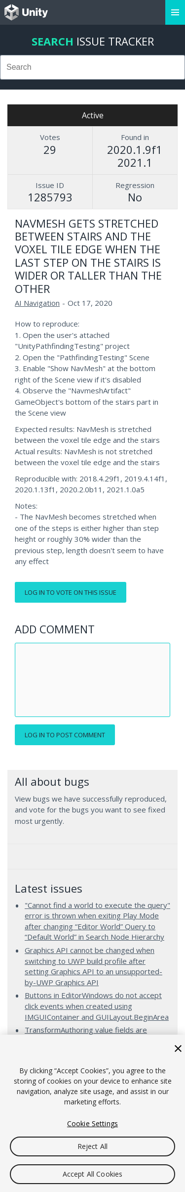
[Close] (178, 1048)
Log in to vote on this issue (70, 592)
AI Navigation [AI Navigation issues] (37, 303)
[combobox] (92, 67)
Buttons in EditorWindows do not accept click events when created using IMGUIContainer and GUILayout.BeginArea (97, 1005)
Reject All (92, 1146)
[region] (92, 1113)
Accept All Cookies (93, 1174)
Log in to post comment (65, 734)
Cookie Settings (92, 1123)
